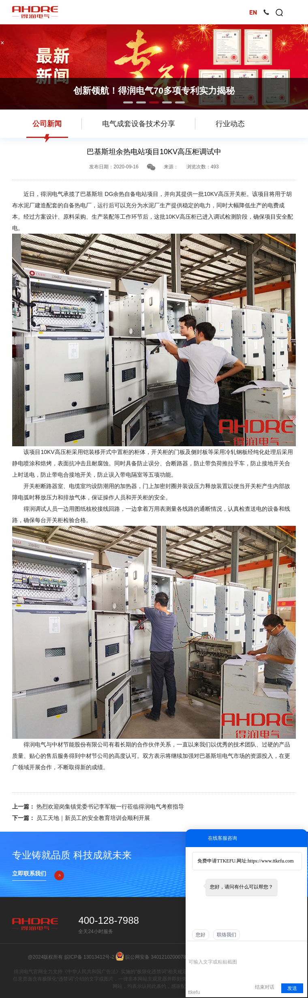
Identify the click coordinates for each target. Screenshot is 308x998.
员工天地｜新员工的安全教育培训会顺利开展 (92, 818)
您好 (200, 935)
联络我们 (226, 935)
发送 (292, 988)
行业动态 (230, 124)
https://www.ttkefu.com (270, 861)
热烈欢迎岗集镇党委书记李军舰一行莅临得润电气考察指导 (109, 806)
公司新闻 (47, 124)
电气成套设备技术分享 (138, 124)
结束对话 (264, 987)
